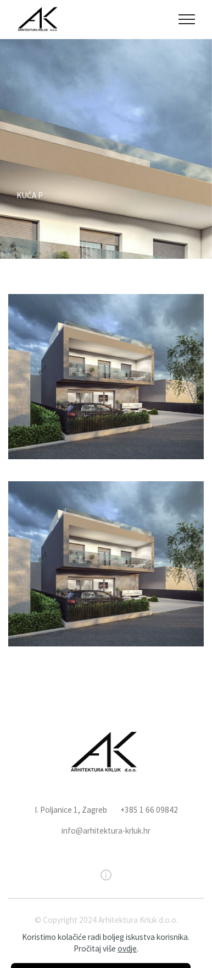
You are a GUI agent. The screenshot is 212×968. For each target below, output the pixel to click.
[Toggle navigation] (187, 19)
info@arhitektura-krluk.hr (106, 844)
